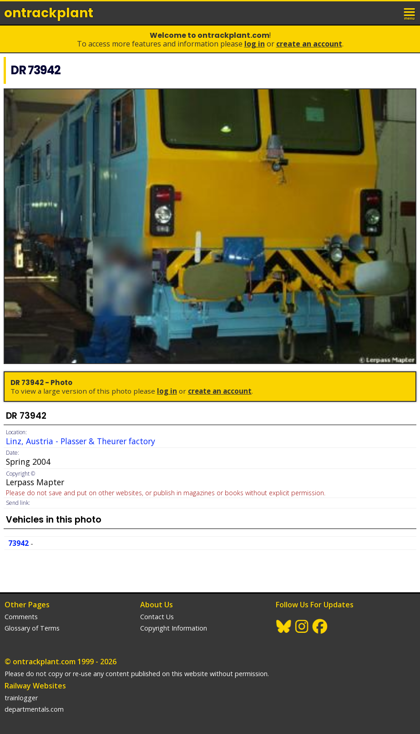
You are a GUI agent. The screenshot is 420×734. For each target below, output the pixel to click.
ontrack (48, 13)
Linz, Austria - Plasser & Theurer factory (80, 441)
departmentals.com (34, 709)
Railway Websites (35, 686)
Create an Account (309, 44)
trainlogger (21, 697)
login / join (390, 13)
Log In (254, 44)
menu (410, 13)
